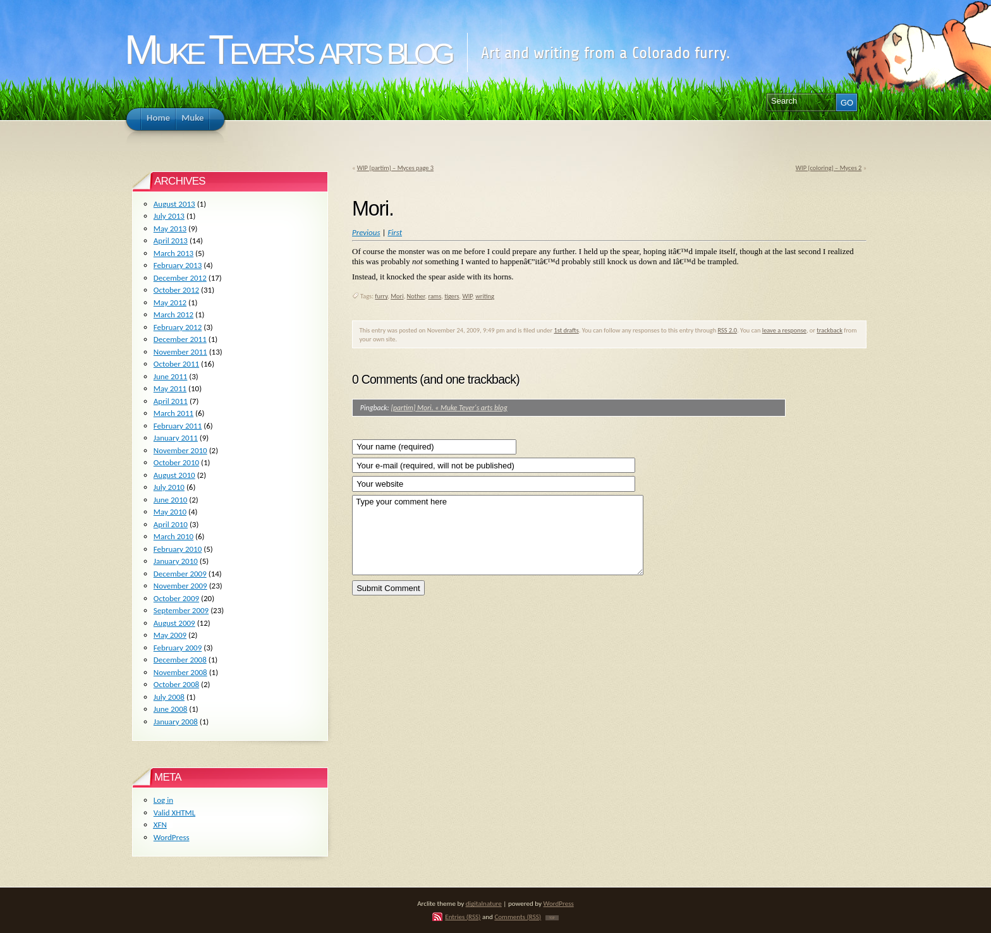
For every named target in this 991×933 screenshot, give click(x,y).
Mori (397, 296)
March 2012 (173, 314)
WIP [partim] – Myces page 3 (395, 168)
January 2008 (176, 721)
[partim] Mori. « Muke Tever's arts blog (449, 407)
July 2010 (169, 487)
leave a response (784, 330)
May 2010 (170, 511)
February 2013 (178, 265)
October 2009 (176, 598)
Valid (174, 812)
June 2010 (171, 499)
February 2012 (178, 327)
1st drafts (566, 330)
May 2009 (170, 635)
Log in (163, 800)
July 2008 (169, 697)
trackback (829, 330)
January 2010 (176, 561)
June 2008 (171, 709)
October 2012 (176, 290)
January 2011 (176, 437)
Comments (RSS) (517, 916)
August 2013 (174, 204)
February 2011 (178, 425)
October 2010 (176, 462)
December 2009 (180, 573)
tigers (451, 296)
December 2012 (180, 278)
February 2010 (178, 549)
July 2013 (169, 216)
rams (434, 296)
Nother (415, 296)
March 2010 (173, 536)
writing (484, 296)
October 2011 (176, 364)
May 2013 (170, 228)
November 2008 (180, 672)
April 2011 (171, 401)
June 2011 (171, 376)
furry (381, 296)
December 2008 (180, 659)
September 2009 (181, 610)
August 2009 (174, 623)
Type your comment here (497, 535)
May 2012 (170, 302)
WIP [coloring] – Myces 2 (829, 168)
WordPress (172, 837)
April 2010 (171, 524)
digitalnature (484, 903)
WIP (467, 296)
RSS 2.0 (728, 330)
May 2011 (170, 388)
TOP (552, 918)
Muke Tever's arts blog (288, 50)
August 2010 (174, 475)
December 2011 (180, 339)
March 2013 (173, 253)
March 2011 (173, 413)
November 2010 (180, 450)
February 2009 (178, 647)
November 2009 (180, 585)
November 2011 (180, 352)
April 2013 (171, 240)
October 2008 (176, 684)
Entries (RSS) (462, 916)
